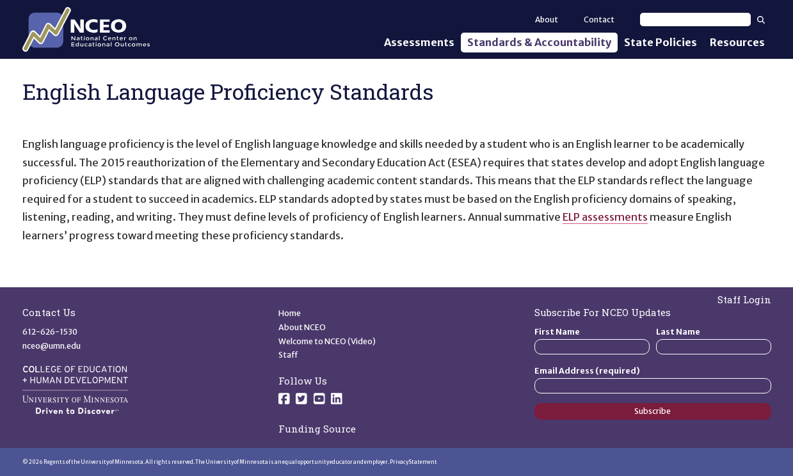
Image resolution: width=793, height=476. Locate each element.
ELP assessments (605, 216)
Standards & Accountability (539, 42)
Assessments (419, 42)
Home (289, 313)
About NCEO (302, 327)
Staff (288, 355)
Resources (737, 42)
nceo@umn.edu (51, 346)
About (546, 19)
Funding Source (317, 428)
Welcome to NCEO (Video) (327, 341)
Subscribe (652, 411)
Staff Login (744, 299)
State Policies (660, 42)
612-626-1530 (49, 332)
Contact (599, 19)
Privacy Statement (413, 462)
